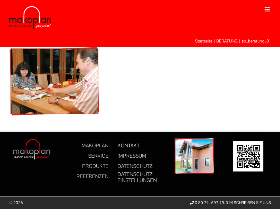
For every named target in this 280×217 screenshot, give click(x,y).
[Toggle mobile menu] (268, 9)
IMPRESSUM (131, 156)
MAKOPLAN (95, 145)
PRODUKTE (95, 166)
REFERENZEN (92, 176)
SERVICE (98, 156)
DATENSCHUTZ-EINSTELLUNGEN (137, 177)
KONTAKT (128, 145)
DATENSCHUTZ (135, 166)
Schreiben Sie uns (250, 202)
